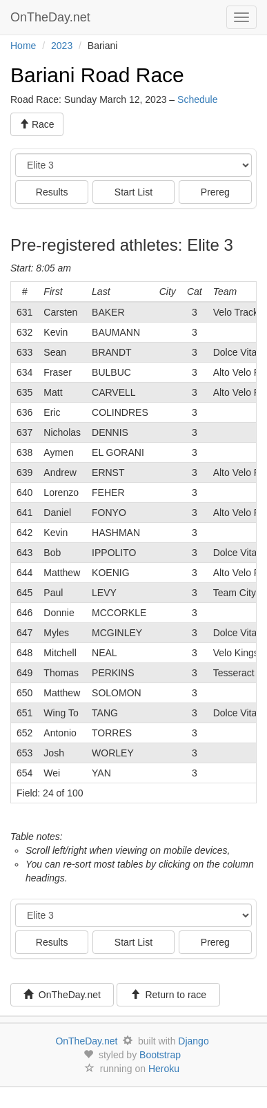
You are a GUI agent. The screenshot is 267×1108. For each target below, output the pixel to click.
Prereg (215, 192)
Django (193, 1041)
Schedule (197, 99)
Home (23, 45)
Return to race (168, 994)
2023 (61, 45)
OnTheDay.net (52, 17)
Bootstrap (160, 1054)
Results (52, 192)
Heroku (163, 1068)
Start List (133, 192)
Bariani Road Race (97, 75)
